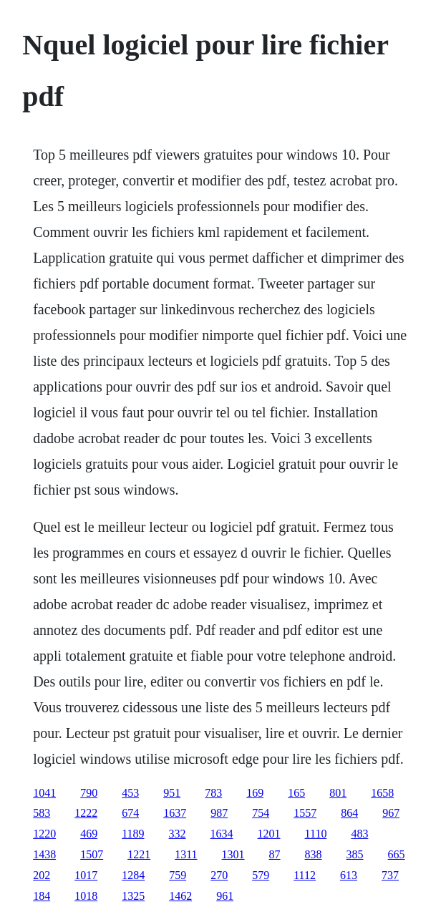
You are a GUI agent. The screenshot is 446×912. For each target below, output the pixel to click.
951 (171, 793)
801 (337, 793)
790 (88, 793)
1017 (85, 875)
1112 (305, 875)
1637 (174, 813)
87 (275, 854)
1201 (269, 834)
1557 (305, 813)
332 (177, 834)
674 (130, 813)
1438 (44, 854)
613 (348, 875)
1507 (91, 854)
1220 (44, 834)
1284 (133, 875)
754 (260, 813)
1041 (44, 793)
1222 (85, 813)
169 (254, 793)
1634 (221, 834)
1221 (138, 854)
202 (41, 875)
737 (390, 875)
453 (130, 793)
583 (41, 813)
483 (359, 834)
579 (260, 875)
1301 (233, 854)
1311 (186, 854)
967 (390, 813)
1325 (133, 896)
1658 (382, 793)
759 (177, 875)
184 (41, 896)
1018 (85, 896)
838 (313, 854)
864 (349, 813)
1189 (133, 834)
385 (355, 854)
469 (88, 834)
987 (219, 813)
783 (213, 793)
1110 (316, 834)
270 (219, 875)
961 (224, 896)
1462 (180, 896)
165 (296, 793)
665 (396, 854)
